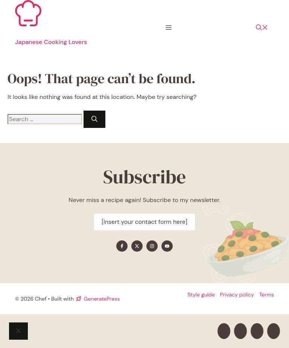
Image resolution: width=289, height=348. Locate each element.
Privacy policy (237, 294)
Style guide (200, 294)
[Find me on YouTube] (167, 246)
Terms (266, 294)
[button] (262, 28)
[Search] (94, 119)
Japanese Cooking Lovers (51, 42)
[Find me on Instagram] (152, 246)
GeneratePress (102, 298)
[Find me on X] (137, 246)
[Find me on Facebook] (122, 246)
